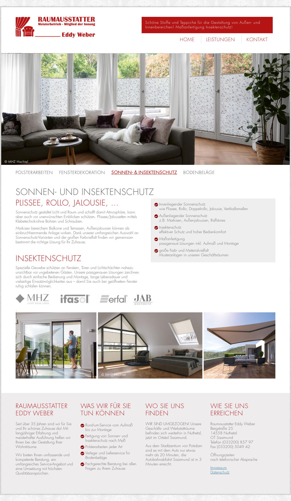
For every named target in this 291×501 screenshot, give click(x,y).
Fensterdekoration (82, 172)
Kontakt (257, 39)
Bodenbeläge (199, 172)
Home (187, 39)
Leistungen (220, 39)
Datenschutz (219, 472)
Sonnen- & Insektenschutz (144, 172)
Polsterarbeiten (34, 172)
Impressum (218, 468)
